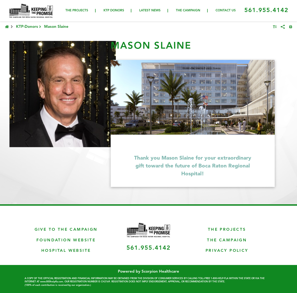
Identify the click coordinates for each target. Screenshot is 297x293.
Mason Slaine (56, 27)
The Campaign (227, 240)
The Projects (227, 230)
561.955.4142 (266, 10)
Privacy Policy (227, 251)
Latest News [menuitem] (150, 10)
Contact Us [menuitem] (226, 10)
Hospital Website (66, 251)
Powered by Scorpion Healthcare (148, 272)
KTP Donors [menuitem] (113, 10)
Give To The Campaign (66, 230)
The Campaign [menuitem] (188, 10)
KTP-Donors (29, 27)
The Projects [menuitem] (76, 10)
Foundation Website (66, 240)
